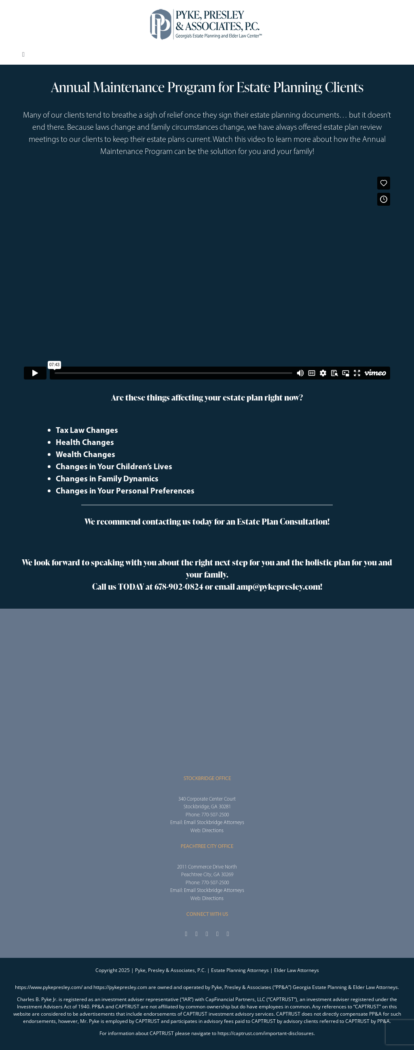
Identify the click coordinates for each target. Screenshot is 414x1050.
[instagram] (207, 934)
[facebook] (186, 934)
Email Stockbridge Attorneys (214, 822)
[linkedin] (228, 934)
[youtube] (217, 934)
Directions (213, 830)
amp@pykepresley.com (278, 586)
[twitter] (196, 934)
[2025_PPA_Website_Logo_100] (207, 8)
